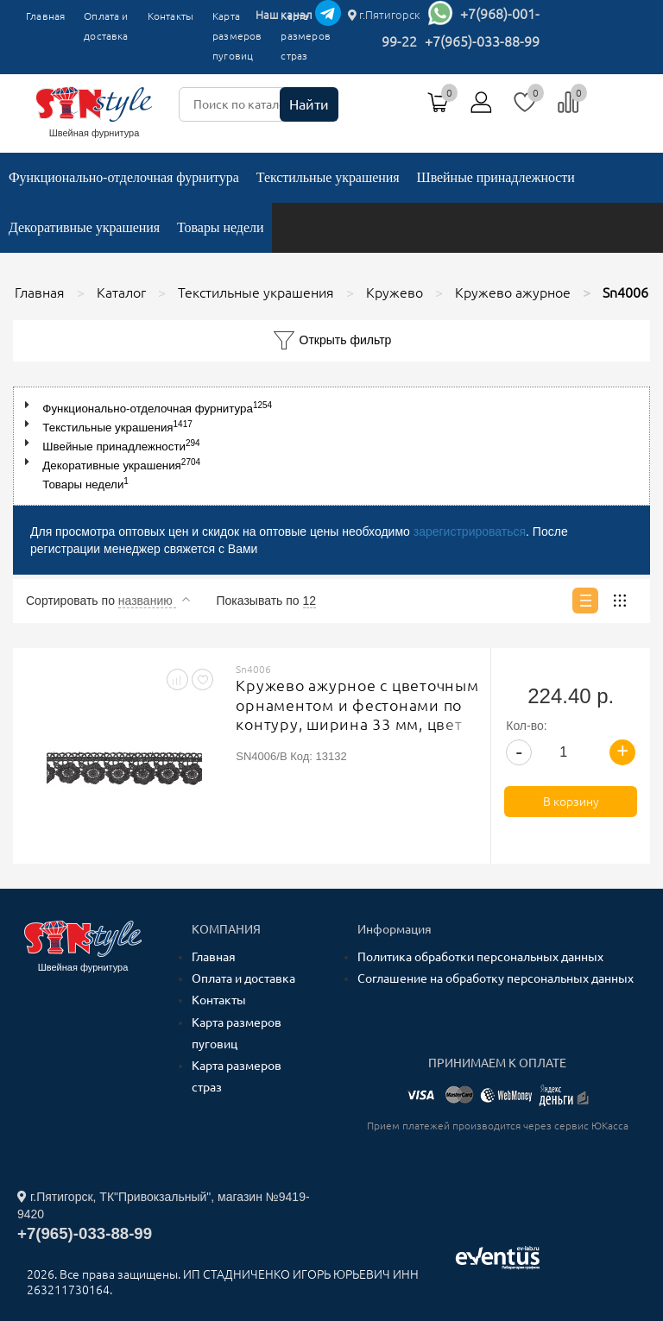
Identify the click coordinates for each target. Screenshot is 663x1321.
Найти (309, 104)
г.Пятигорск (384, 15)
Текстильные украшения (328, 177)
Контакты (170, 16)
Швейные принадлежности (496, 177)
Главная (45, 16)
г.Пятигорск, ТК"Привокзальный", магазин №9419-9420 (163, 1205)
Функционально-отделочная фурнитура (124, 177)
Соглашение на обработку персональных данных (495, 978)
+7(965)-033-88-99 (482, 41)
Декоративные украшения (84, 227)
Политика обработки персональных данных (480, 957)
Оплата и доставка (106, 25)
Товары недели (220, 227)
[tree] (331, 446)
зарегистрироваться (470, 531)
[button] (30, 405)
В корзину (571, 801)
